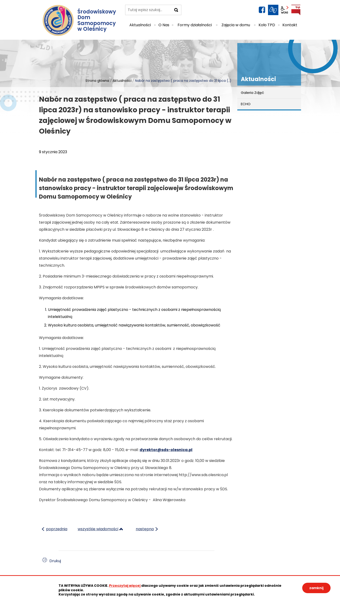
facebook (262, 10)
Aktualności (122, 80)
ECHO (246, 103)
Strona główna (97, 80)
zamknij (316, 588)
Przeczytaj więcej (124, 585)
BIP (296, 10)
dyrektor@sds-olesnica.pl (166, 449)
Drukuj (55, 561)
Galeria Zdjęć (252, 92)
